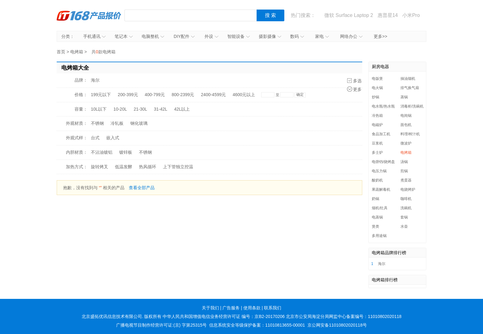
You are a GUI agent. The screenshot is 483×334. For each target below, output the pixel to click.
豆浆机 (377, 143)
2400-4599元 (213, 94)
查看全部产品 (142, 187)
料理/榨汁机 (410, 134)
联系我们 (272, 307)
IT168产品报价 (89, 15)
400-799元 (155, 94)
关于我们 (210, 307)
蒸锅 (404, 97)
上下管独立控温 (178, 166)
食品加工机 (381, 134)
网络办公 (351, 36)
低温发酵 (123, 166)
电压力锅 (379, 171)
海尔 (95, 80)
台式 (95, 137)
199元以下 (101, 94)
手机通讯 (94, 36)
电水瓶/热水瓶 (383, 106)
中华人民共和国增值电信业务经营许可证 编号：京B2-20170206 (224, 316)
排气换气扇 (409, 88)
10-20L (120, 109)
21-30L (140, 109)
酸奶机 (377, 180)
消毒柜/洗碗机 (412, 106)
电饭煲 (377, 78)
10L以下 (99, 109)
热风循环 (147, 166)
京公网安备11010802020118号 (337, 325)
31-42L (161, 109)
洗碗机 (406, 208)
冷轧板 (117, 123)
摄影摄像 (270, 36)
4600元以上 (244, 94)
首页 (61, 51)
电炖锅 (406, 115)
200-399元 (128, 94)
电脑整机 (153, 36)
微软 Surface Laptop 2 (348, 15)
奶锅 (375, 199)
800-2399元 (183, 94)
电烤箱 (76, 51)
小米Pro (411, 15)
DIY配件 (184, 36)
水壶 (404, 226)
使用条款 (252, 307)
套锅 (404, 217)
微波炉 (406, 143)
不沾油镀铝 (101, 152)
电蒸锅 (377, 217)
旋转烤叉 (99, 166)
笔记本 (124, 36)
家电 (322, 36)
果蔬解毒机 (381, 189)
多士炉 (377, 152)
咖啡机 (406, 199)
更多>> (380, 36)
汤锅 (404, 162)
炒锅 (375, 97)
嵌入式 (112, 137)
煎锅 (404, 171)
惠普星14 (388, 15)
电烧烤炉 (407, 189)
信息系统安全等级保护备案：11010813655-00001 (257, 325)
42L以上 (182, 109)
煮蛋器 (406, 180)
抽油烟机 (407, 78)
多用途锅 (379, 236)
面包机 (406, 125)
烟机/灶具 (380, 208)
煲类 (375, 226)
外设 (211, 36)
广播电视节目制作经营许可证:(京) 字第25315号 (161, 325)
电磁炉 (377, 125)
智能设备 (238, 36)
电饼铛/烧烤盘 (383, 162)
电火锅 (377, 88)
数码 (297, 36)
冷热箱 (377, 115)
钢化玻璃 (139, 123)
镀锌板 (125, 152)
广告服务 (231, 307)
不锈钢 (97, 123)
